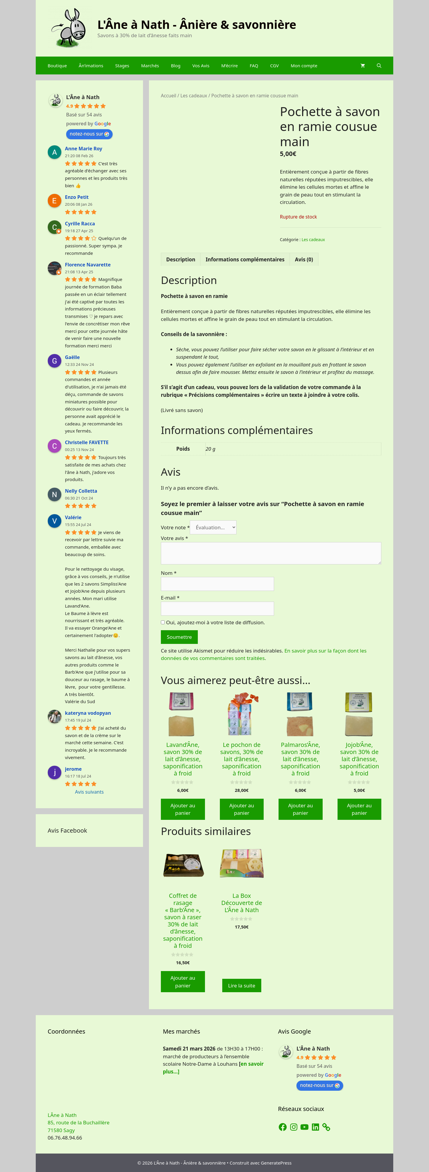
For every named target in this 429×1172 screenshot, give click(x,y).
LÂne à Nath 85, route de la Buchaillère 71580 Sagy (79, 1123)
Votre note (175, 527)
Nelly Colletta (81, 491)
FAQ (254, 65)
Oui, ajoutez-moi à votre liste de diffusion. (213, 622)
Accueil (168, 95)
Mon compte (304, 65)
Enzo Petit (77, 197)
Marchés (150, 65)
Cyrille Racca (80, 223)
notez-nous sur (89, 133)
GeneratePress (276, 1163)
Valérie (73, 517)
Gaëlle (72, 357)
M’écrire (229, 65)
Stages (122, 65)
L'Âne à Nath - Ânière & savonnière (196, 24)
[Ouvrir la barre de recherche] (379, 65)
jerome (73, 769)
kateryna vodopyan (88, 713)
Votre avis (174, 538)
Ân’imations (91, 65)
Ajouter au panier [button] (182, 809)
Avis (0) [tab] (304, 259)
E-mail (170, 597)
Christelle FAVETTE (86, 442)
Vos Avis (200, 65)
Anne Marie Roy (83, 148)
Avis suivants (89, 792)
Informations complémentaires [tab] (245, 259)
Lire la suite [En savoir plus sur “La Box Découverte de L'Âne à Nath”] (241, 985)
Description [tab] (180, 259)
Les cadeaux (193, 95)
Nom (169, 572)
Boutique (57, 65)
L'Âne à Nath (83, 97)
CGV (274, 65)
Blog (176, 65)
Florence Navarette (88, 264)
